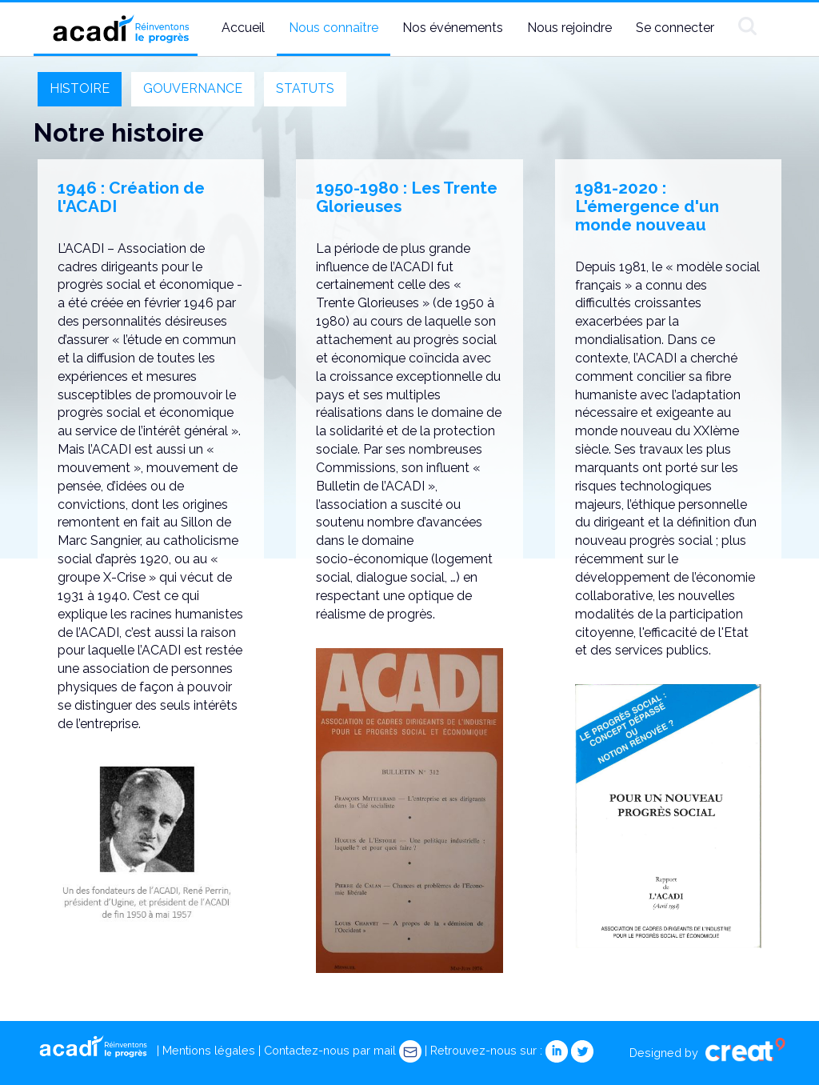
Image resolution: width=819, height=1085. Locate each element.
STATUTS (305, 88)
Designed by (707, 1052)
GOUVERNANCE (192, 88)
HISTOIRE (80, 88)
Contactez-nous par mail (342, 1050)
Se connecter (675, 27)
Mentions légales (208, 1050)
